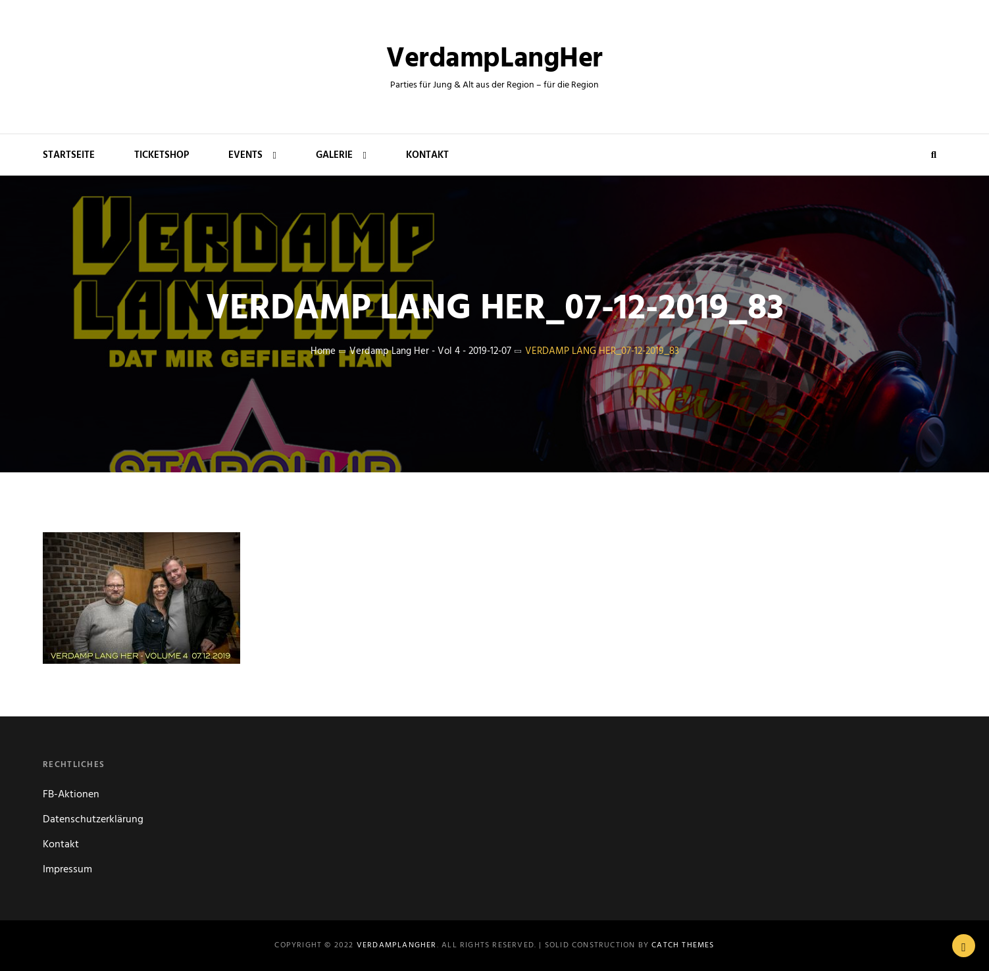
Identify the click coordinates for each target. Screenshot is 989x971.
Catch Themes (682, 945)
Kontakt (427, 155)
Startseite (69, 155)
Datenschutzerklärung (93, 819)
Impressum (67, 869)
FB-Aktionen (71, 794)
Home (323, 351)
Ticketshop (161, 155)
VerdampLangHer (494, 59)
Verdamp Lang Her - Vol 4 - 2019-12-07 (430, 351)
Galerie (334, 155)
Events (245, 155)
